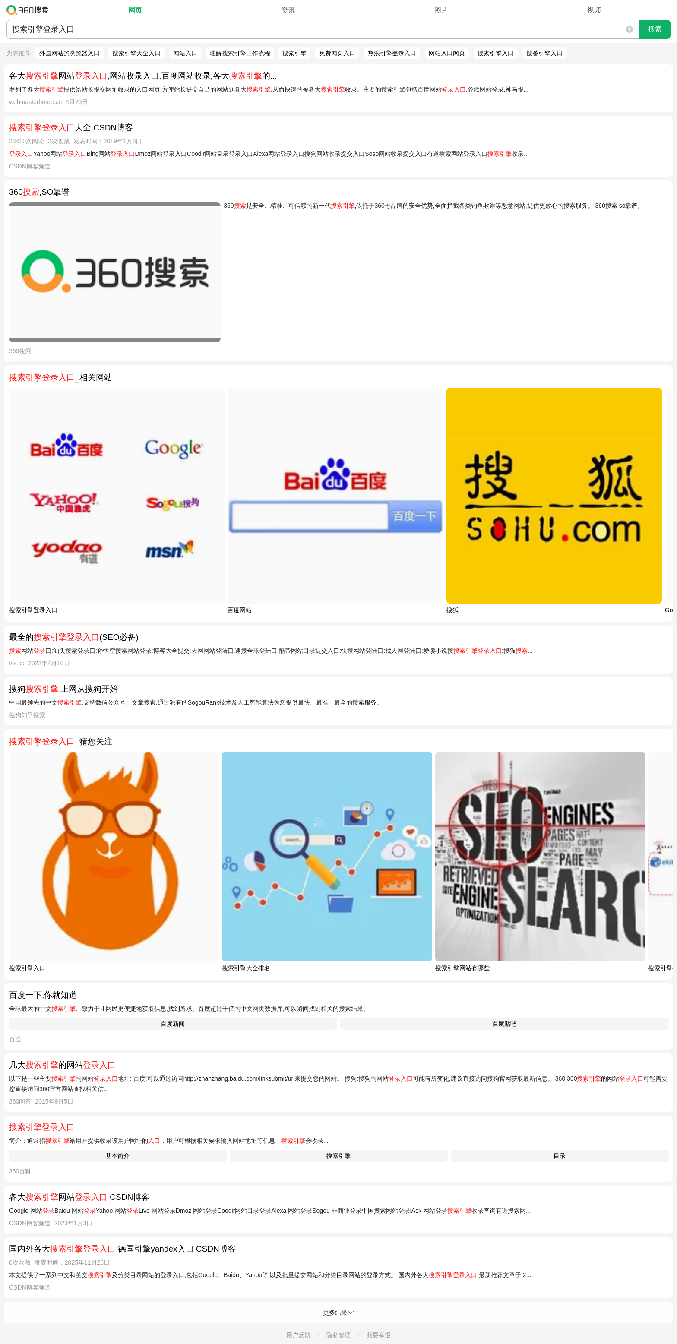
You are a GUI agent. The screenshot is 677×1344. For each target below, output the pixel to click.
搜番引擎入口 (544, 53)
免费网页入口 (337, 53)
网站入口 (185, 53)
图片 (441, 10)
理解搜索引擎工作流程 (240, 53)
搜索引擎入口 (496, 53)
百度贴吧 (504, 1023)
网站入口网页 (447, 53)
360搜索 (29, 10)
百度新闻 (173, 1023)
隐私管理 (338, 1334)
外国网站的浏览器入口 (69, 53)
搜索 (655, 29)
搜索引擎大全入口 (136, 53)
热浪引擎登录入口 (392, 53)
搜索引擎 (294, 53)
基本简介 (117, 1155)
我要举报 (379, 1334)
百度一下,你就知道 (43, 994)
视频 (594, 10)
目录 (560, 1155)
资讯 (288, 10)
